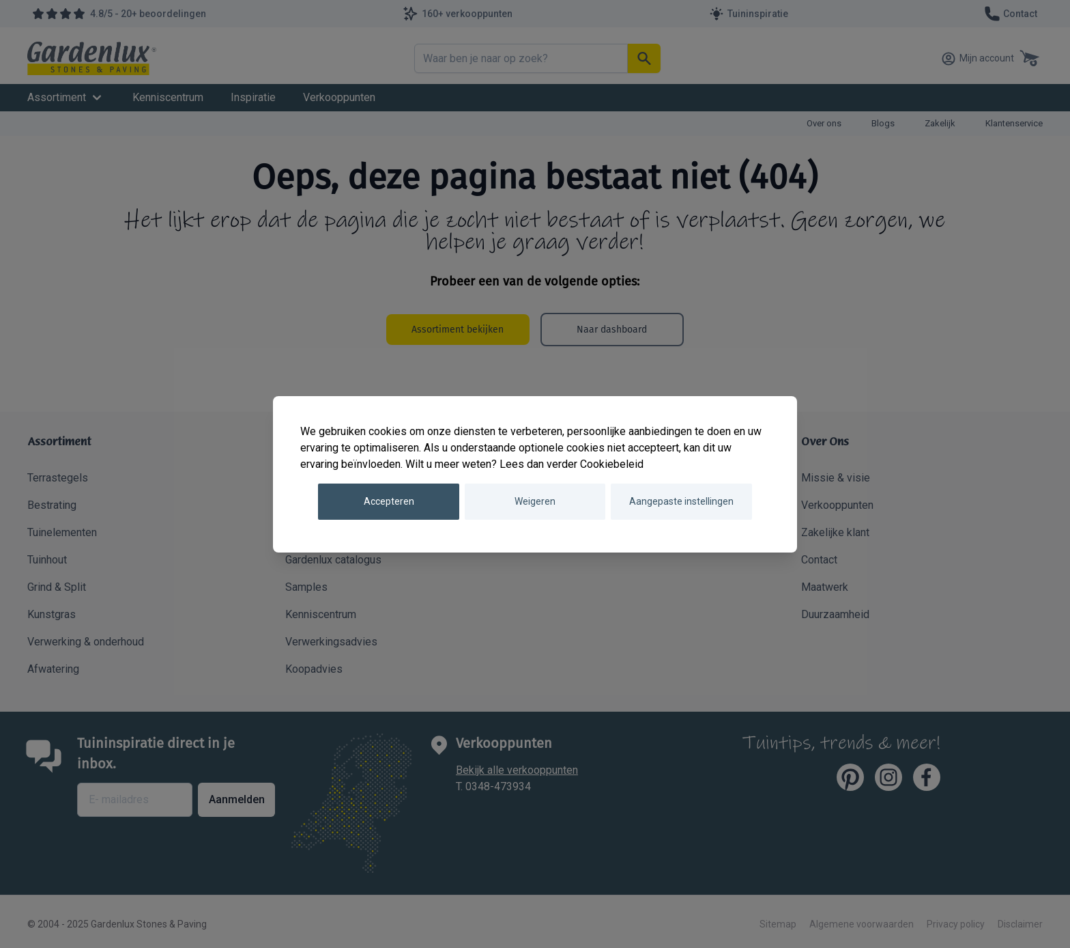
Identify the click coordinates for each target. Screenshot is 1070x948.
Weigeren (535, 501)
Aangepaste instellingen (681, 501)
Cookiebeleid (612, 464)
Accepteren (389, 501)
